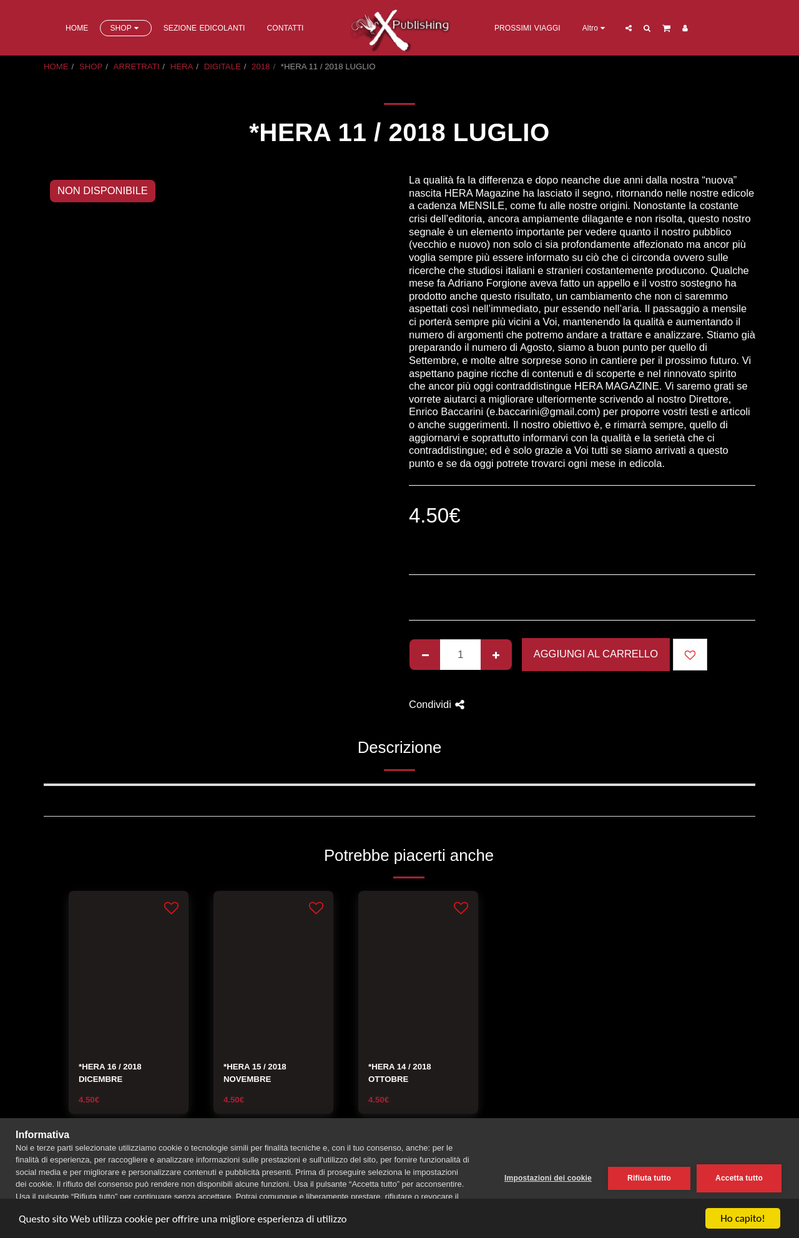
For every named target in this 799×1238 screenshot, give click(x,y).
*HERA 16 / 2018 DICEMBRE (110, 1073)
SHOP (90, 66)
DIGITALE (222, 66)
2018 (261, 66)
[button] (628, 28)
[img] (129, 971)
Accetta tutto (739, 1178)
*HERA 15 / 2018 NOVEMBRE (255, 1073)
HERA (182, 66)
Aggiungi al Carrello (596, 653)
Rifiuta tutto (649, 1178)
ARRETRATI (137, 66)
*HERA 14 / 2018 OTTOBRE (399, 1073)
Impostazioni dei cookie (548, 1178)
